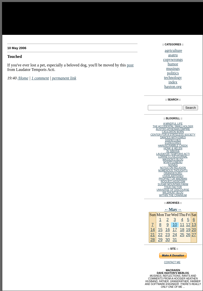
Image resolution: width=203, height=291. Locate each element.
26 (188, 235)
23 (167, 235)
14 (152, 230)
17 (174, 230)
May (173, 209)
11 (182, 225)
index (172, 82)
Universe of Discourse (173, 189)
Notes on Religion (173, 167)
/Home (23, 78)
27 (194, 235)
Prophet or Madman (173, 178)
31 (174, 240)
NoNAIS (173, 165)
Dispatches (173, 140)
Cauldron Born (173, 132)
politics (173, 73)
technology (173, 77)
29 (160, 240)
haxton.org (173, 86)
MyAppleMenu (172, 162)
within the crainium (173, 195)
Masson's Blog (173, 159)
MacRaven (17, 37)
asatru (173, 55)
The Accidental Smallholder (173, 126)
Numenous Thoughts (172, 170)
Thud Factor (173, 187)
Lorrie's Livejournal (173, 156)
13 (194, 225)
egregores (173, 143)
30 (167, 240)
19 (188, 230)
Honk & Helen (173, 148)
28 (152, 240)
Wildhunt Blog (172, 192)
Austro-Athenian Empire (173, 129)
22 (160, 235)
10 (174, 225)
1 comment (40, 78)
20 (194, 230)
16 (167, 230)
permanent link (64, 78)
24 (174, 235)
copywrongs (173, 59)
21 (152, 235)
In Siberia (172, 151)
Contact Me (172, 262)
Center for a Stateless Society (172, 134)
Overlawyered (172, 176)
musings (172, 68)
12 (188, 225)
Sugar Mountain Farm (173, 184)
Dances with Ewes (173, 137)
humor (173, 64)
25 (182, 235)
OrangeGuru (173, 173)
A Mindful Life (173, 123)
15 (160, 230)
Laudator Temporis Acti (172, 154)
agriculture (173, 50)
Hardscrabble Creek (173, 145)
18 (182, 230)
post (130, 65)
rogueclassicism (173, 181)
